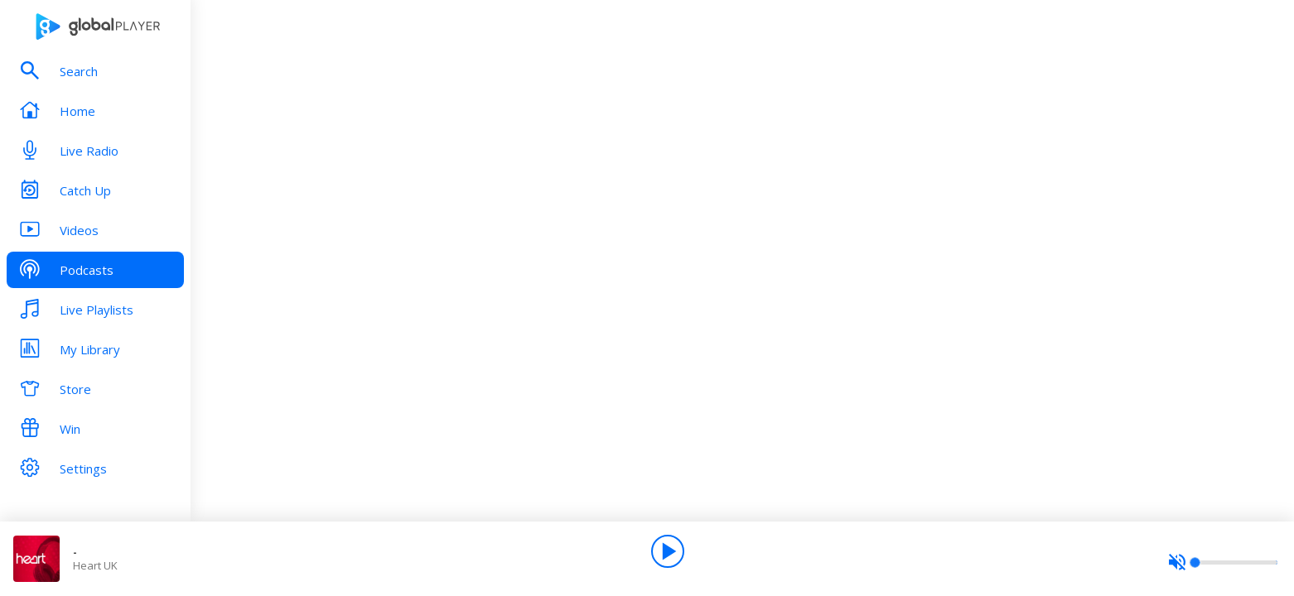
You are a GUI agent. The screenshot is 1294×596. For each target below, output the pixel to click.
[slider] (1223, 562)
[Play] (667, 551)
